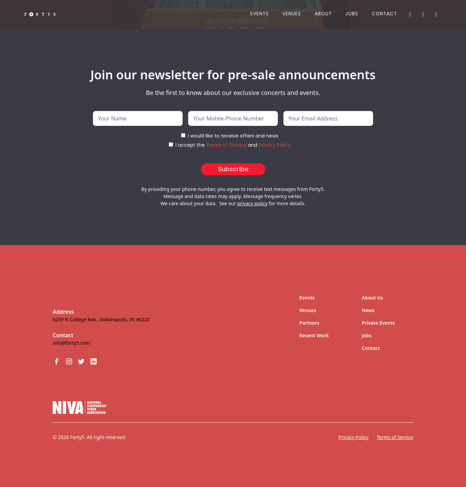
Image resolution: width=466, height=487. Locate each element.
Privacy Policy (274, 145)
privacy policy (252, 203)
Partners (309, 323)
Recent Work (314, 335)
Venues (291, 14)
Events (259, 14)
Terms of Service (226, 145)
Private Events (378, 323)
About (323, 14)
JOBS (351, 14)
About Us (372, 297)
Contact (384, 14)
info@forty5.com (71, 343)
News (368, 310)
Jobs (367, 335)
